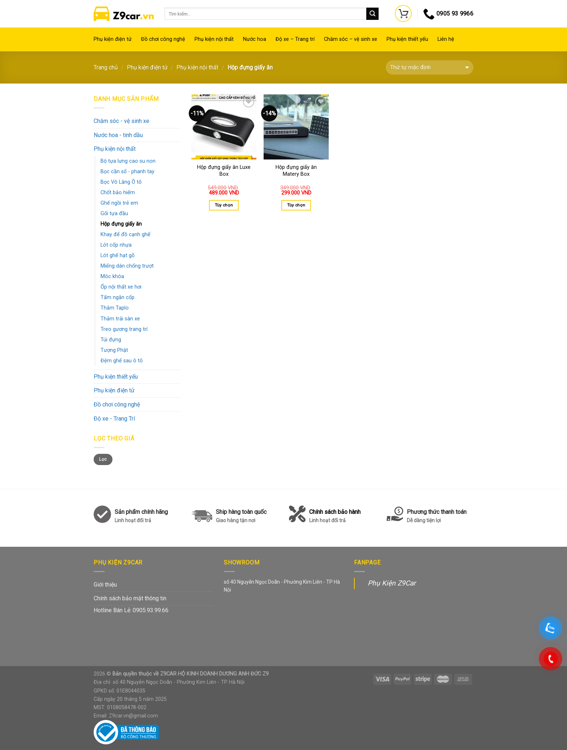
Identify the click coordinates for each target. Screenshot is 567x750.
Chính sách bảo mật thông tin (130, 598)
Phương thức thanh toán (436, 516)
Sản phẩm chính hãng (141, 511)
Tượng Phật (114, 350)
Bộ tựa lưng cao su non (128, 161)
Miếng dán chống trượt (127, 266)
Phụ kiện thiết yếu (407, 39)
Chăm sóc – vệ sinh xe (350, 39)
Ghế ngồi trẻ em (119, 203)
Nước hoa (254, 39)
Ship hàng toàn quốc (241, 511)
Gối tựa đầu (114, 213)
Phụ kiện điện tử (113, 39)
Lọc (103, 459)
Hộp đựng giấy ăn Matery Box (296, 170)
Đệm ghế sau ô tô (122, 361)
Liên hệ (446, 39)
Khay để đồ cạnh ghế (125, 234)
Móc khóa (112, 276)
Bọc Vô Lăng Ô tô (121, 182)
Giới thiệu (105, 584)
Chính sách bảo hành (335, 516)
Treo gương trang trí (124, 329)
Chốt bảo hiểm (118, 192)
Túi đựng (111, 340)
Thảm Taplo (115, 308)
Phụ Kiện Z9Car (392, 583)
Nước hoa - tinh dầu (118, 135)
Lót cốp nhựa (116, 245)
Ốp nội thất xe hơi (121, 287)
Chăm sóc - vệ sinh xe (121, 121)
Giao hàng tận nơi (235, 520)
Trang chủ (106, 67)
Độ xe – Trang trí (295, 39)
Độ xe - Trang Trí (114, 418)
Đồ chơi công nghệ (163, 39)
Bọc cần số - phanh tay (127, 172)
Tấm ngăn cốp (118, 297)
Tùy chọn (224, 205)
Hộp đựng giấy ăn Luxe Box (224, 170)
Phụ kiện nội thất (214, 39)
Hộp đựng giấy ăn (121, 224)
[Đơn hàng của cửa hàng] (429, 67)
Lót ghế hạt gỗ (118, 255)
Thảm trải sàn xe (120, 319)
